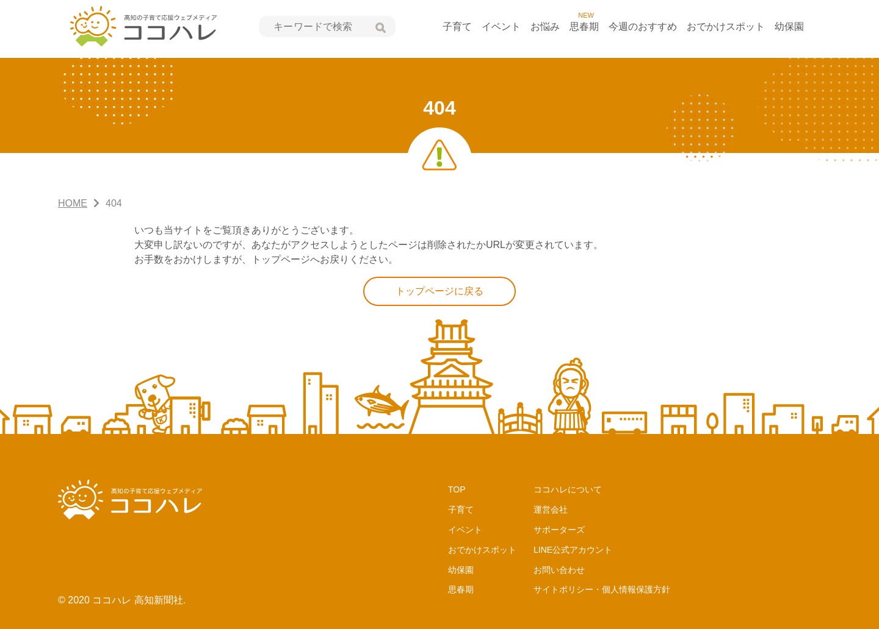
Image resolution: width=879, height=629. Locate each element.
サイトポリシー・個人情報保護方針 (602, 589)
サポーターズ (559, 530)
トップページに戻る (439, 291)
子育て (457, 26)
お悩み (545, 26)
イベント (501, 26)
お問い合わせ (559, 570)
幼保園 (789, 26)
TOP (457, 489)
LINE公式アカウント (573, 550)
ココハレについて (568, 489)
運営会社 (551, 509)
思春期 (584, 26)
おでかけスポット (726, 26)
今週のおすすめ (643, 26)
